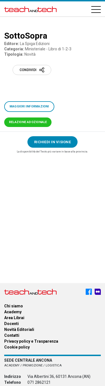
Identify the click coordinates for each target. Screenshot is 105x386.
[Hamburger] (96, 9)
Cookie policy (17, 347)
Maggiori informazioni (29, 106)
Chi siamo (13, 306)
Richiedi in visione (52, 142)
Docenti (11, 323)
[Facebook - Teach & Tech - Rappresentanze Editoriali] (89, 292)
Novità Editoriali (19, 329)
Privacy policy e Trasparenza (31, 341)
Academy (13, 312)
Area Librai (14, 318)
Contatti (11, 335)
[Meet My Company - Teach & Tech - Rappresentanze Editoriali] (98, 292)
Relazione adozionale (28, 122)
